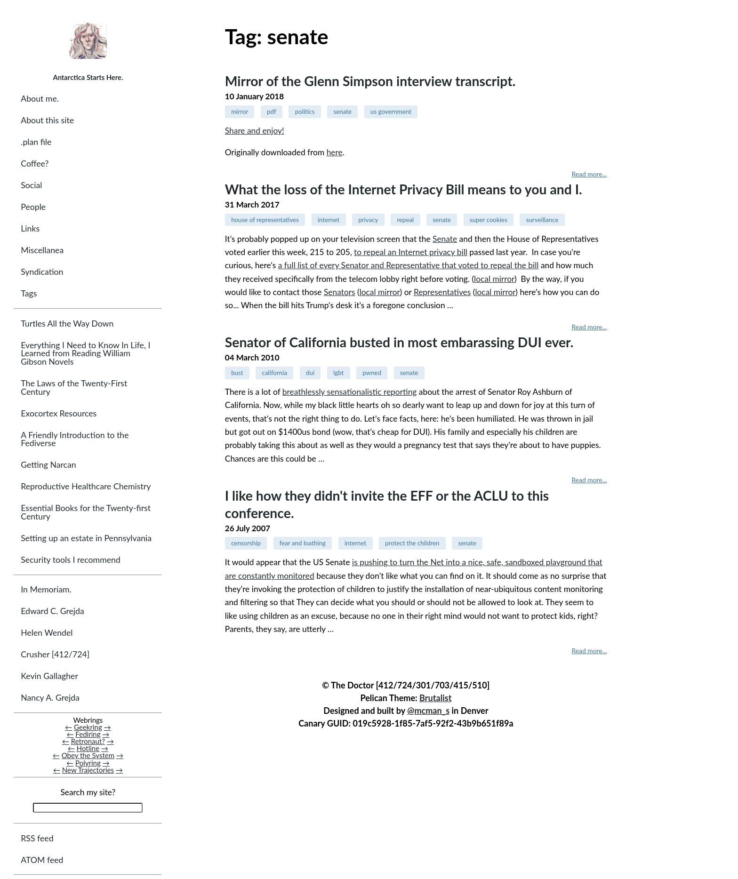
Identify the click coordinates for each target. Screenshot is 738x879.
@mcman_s (428, 710)
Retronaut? (88, 741)
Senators (339, 292)
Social (31, 185)
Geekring (88, 727)
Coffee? (34, 163)
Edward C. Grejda (52, 611)
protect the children (412, 543)
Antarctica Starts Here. (88, 77)
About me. (40, 99)
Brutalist (435, 698)
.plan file (36, 142)
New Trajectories (88, 770)
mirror (239, 111)
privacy (368, 220)
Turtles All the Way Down (67, 323)
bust (237, 372)
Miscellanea (42, 250)
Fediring (87, 734)
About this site (47, 120)
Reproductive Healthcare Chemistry (86, 486)
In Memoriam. (46, 589)
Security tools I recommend (70, 560)
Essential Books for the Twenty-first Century (86, 512)
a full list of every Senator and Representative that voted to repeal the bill (408, 265)
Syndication (42, 272)
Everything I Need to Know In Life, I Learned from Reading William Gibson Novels (85, 353)
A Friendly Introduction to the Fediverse (74, 439)
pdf (271, 111)
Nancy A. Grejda (50, 698)
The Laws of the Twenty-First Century (74, 387)
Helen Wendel (46, 633)
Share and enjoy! (254, 131)
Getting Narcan (48, 465)
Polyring (88, 763)
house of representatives (265, 220)
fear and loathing (303, 543)
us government (390, 111)
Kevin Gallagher (49, 676)
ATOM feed (42, 860)
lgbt (338, 372)
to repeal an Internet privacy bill (410, 252)
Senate (445, 239)
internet (328, 220)
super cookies (488, 220)
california (274, 372)
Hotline (88, 748)
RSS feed (37, 838)
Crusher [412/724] (55, 654)
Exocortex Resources (58, 413)
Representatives (442, 292)
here (335, 152)
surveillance (542, 220)
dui (310, 372)
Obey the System (88, 755)
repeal (405, 220)
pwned (371, 372)
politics (305, 111)
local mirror (494, 279)
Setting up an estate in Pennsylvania (86, 538)
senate (342, 111)
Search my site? (87, 792)
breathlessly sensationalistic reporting (349, 392)
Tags (29, 293)
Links (30, 228)
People (33, 207)
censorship (246, 543)
